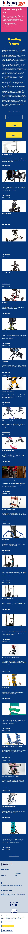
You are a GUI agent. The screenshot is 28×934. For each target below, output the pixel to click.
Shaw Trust (3, 872)
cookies (6, 915)
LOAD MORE (14, 855)
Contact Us (19, 885)
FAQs (16, 875)
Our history (3, 875)
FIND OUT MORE (6, 165)
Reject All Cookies (7, 921)
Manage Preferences (7, 926)
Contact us (3, 877)
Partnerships (18, 877)
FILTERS (13, 117)
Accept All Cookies (7, 930)
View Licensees (8, 29)
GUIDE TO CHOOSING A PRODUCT (14, 124)
